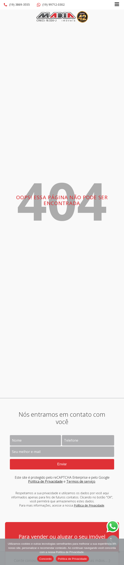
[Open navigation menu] (117, 4)
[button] (16, 5)
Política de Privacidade (45, 481)
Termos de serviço (80, 481)
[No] (119, 552)
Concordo (45, 558)
